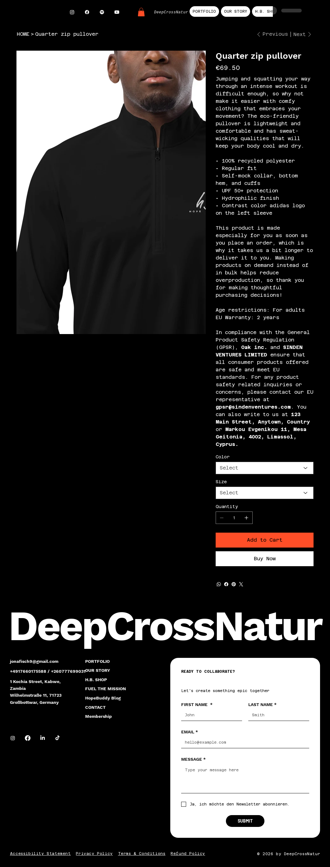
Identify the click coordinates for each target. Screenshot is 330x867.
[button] (141, 12)
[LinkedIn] (42, 738)
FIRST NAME (197, 704)
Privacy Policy (94, 853)
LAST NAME (262, 704)
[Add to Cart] (265, 540)
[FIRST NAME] (209, 715)
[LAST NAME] (276, 715)
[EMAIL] (243, 742)
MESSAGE (193, 759)
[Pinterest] (234, 584)
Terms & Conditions (142, 853)
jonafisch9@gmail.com (34, 661)
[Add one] (246, 517)
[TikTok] (57, 738)
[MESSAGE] (245, 779)
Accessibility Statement (40, 853)
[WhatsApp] (219, 584)
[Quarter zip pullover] (67, 34)
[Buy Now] (265, 558)
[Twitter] (241, 584)
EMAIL (189, 732)
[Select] (265, 468)
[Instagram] (72, 12)
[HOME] (23, 34)
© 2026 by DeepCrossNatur (288, 854)
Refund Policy (188, 853)
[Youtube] (117, 12)
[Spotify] (102, 12)
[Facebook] (87, 12)
